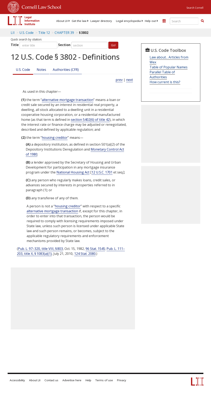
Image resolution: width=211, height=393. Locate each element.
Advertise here (71, 380)
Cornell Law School (40, 6)
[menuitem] (62, 21)
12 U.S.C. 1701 (102, 172)
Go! (113, 45)
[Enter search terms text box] (184, 21)
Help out (150, 21)
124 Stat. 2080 (85, 253)
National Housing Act (72, 172)
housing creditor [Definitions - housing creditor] (55, 137)
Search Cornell (194, 7)
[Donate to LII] (164, 21)
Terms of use (104, 380)
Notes (41, 69)
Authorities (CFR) (66, 69)
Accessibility (17, 380)
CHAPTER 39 (64, 32)
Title (15, 45)
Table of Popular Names (169, 67)
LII (13, 32)
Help (88, 380)
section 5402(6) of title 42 (90, 119)
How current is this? (165, 82)
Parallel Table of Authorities (162, 74)
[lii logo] (24, 20)
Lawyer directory (101, 21)
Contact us (51, 380)
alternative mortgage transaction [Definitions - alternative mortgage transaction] (67, 99)
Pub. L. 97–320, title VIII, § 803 (40, 248)
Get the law (79, 21)
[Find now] (202, 21)
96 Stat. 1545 (95, 248)
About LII (62, 21)
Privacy (121, 380)
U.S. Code (23, 69)
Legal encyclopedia (128, 21)
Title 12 (44, 32)
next (129, 79)
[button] (202, 20)
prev (119, 79)
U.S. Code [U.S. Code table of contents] (26, 32)
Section (64, 45)
